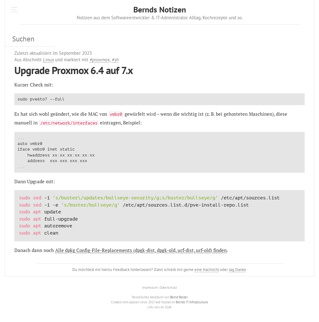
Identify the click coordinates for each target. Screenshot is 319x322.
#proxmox (99, 60)
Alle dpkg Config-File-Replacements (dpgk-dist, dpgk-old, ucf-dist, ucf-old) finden (141, 250)
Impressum (150, 288)
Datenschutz (168, 288)
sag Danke (237, 269)
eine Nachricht (206, 269)
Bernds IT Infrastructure (192, 302)
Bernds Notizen (159, 9)
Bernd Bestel (179, 297)
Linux (48, 60)
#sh (115, 60)
